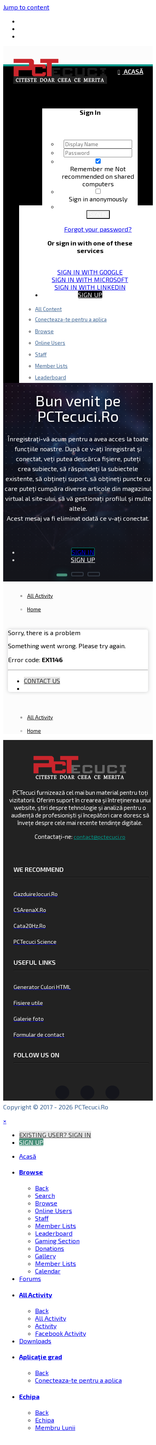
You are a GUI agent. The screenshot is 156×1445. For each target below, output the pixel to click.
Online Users (50, 343)
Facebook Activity (60, 1333)
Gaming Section (57, 1240)
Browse (44, 331)
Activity (46, 1325)
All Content (48, 309)
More (86, 368)
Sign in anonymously (98, 199)
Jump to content (26, 7)
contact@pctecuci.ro (99, 836)
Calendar (47, 1271)
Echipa (86, 308)
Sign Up (90, 294)
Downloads (35, 1341)
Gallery (45, 1256)
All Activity (35, 1294)
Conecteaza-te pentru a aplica (71, 319)
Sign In (98, 214)
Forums (30, 1278)
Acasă (132, 71)
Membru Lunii (55, 1427)
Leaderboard (53, 1233)
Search (45, 1195)
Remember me (92, 168)
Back (42, 1188)
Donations (49, 1248)
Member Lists (55, 1225)
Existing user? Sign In (90, 96)
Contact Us (42, 680)
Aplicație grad (40, 1356)
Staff (41, 354)
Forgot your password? (98, 229)
